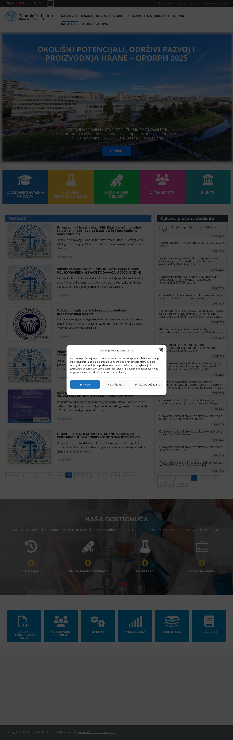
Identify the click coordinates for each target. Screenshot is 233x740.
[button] (161, 350)
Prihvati (85, 384)
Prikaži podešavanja (148, 384)
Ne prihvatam (116, 384)
